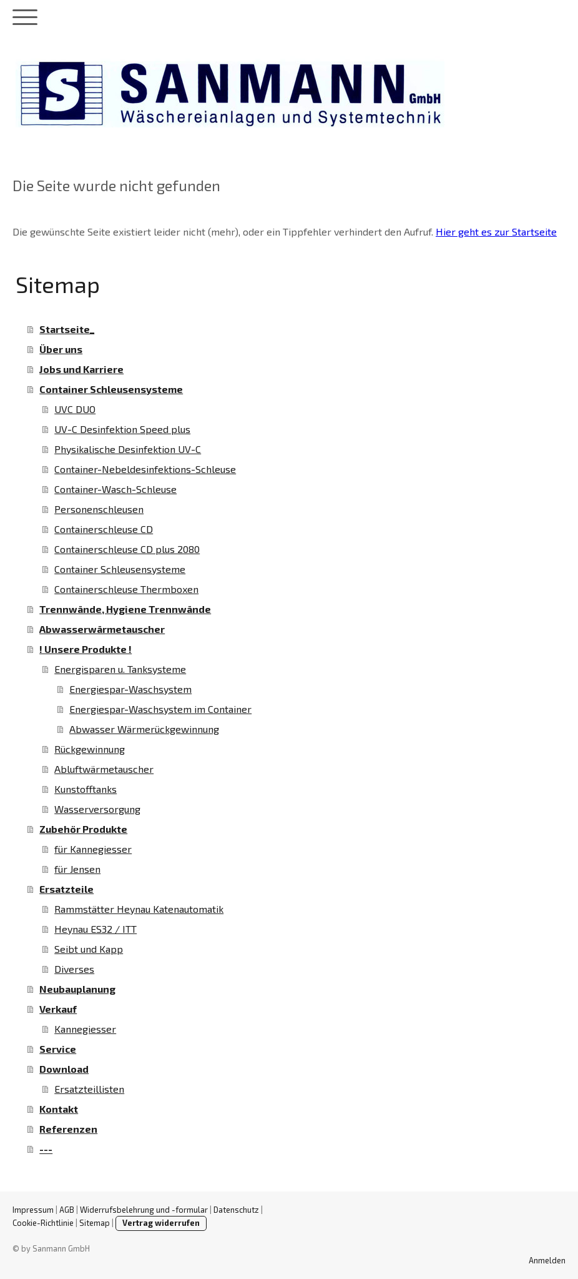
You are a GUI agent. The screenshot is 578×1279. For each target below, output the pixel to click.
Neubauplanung (77, 989)
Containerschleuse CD (103, 529)
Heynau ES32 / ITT (95, 929)
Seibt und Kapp (88, 949)
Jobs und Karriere (81, 369)
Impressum (33, 1210)
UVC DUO (75, 409)
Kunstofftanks (85, 789)
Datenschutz (236, 1210)
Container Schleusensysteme (111, 389)
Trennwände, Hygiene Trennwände (125, 609)
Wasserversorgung (97, 809)
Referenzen (68, 1129)
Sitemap (94, 1223)
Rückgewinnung (89, 749)
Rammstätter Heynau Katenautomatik (138, 909)
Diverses (74, 969)
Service (57, 1049)
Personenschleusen (99, 509)
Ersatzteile (66, 889)
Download (64, 1069)
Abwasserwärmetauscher (102, 629)
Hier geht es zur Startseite (496, 231)
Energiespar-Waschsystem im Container (160, 709)
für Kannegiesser (93, 849)
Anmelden (547, 1260)
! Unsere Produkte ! (85, 649)
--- (45, 1149)
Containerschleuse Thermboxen (126, 589)
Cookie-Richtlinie (43, 1223)
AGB (66, 1210)
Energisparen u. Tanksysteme (120, 669)
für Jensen (77, 869)
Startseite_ (66, 329)
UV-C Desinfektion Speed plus (122, 429)
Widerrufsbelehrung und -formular (144, 1210)
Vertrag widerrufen (161, 1223)
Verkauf (58, 1009)
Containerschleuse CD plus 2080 (127, 549)
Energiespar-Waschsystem (130, 689)
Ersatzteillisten (89, 1089)
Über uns (60, 349)
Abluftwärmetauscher (104, 769)
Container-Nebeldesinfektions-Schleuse (145, 469)
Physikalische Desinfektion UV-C (127, 449)
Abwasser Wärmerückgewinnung (144, 729)
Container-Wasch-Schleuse (115, 489)
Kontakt (58, 1109)
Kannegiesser (85, 1029)
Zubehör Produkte (83, 829)
